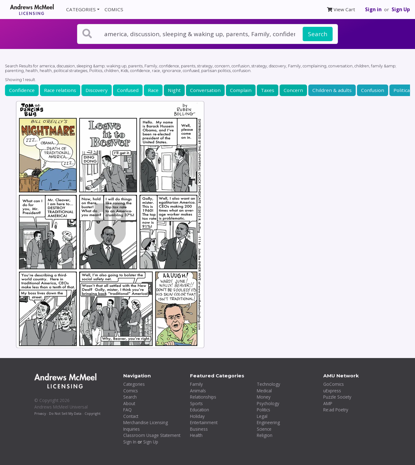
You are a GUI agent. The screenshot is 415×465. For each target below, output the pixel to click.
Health (196, 435)
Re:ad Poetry (335, 410)
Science (264, 429)
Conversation (205, 90)
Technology (268, 384)
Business (199, 429)
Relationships (203, 397)
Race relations (60, 90)
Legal (262, 416)
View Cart (341, 9)
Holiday (197, 416)
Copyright (92, 413)
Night (174, 90)
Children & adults (332, 90)
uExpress (332, 391)
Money (264, 397)
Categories (134, 384)
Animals (198, 391)
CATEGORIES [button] (81, 9)
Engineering (268, 422)
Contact (130, 416)
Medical (264, 391)
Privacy (40, 413)
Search (317, 34)
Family (196, 384)
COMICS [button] (114, 9)
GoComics (333, 384)
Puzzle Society (337, 397)
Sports (196, 403)
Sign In (129, 442)
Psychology (268, 403)
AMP (327, 403)
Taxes (267, 90)
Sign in (373, 9)
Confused (128, 90)
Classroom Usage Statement (151, 435)
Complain (240, 90)
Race (153, 90)
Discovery (96, 90)
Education (199, 410)
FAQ (127, 410)
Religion (264, 435)
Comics (130, 391)
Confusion (372, 90)
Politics (263, 410)
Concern (293, 90)
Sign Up (401, 9)
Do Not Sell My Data (65, 413)
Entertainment (203, 422)
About (129, 403)
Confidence (22, 90)
